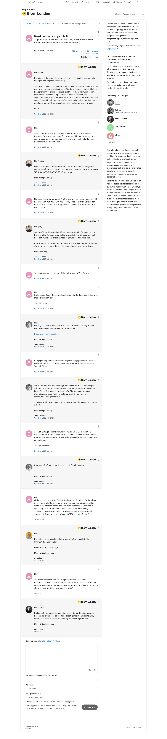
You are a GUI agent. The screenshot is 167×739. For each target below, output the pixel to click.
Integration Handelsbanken (46, 334)
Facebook (71, 2)
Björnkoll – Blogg (121, 2)
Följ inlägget (85, 57)
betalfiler (95, 54)
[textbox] (62, 655)
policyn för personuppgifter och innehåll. (47, 709)
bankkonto (87, 54)
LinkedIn (86, 2)
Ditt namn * (30, 685)
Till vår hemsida (35, 2)
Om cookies (137, 727)
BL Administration (79, 51)
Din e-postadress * (33, 694)
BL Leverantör (92, 51)
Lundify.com (102, 2)
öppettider (111, 48)
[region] (61, 45)
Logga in (126, 727)
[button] (90, 669)
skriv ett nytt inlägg (51, 641)
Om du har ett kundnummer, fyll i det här (41, 676)
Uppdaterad (44, 114)
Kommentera (89, 707)
